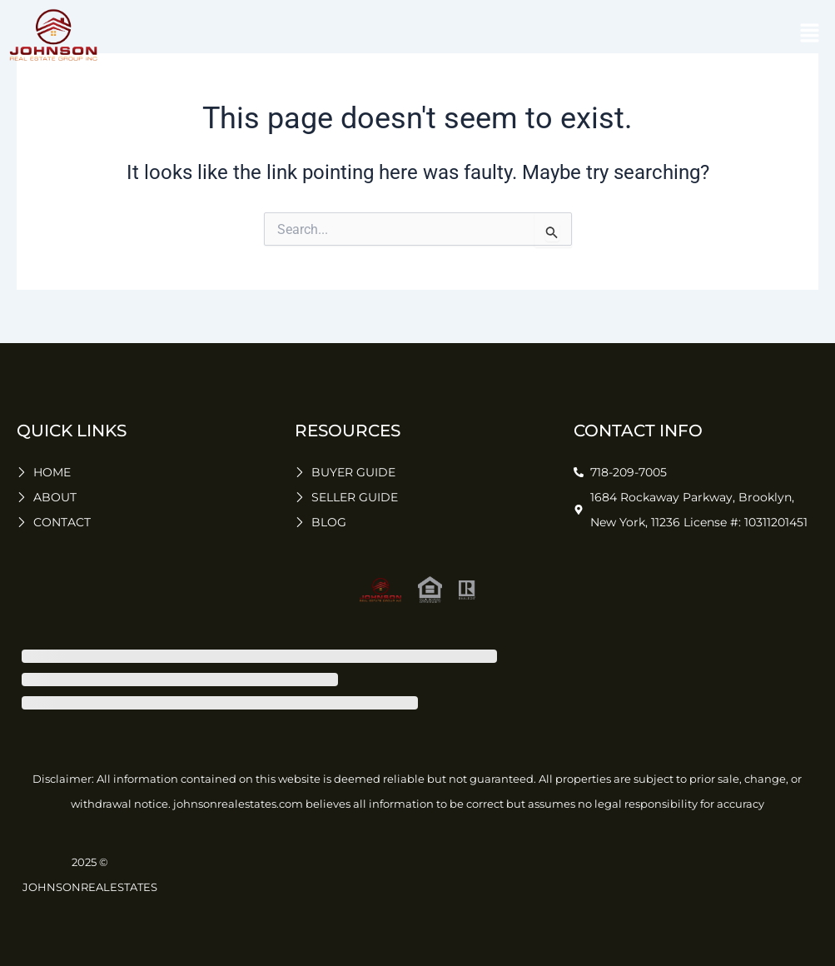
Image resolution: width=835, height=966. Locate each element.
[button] (810, 35)
